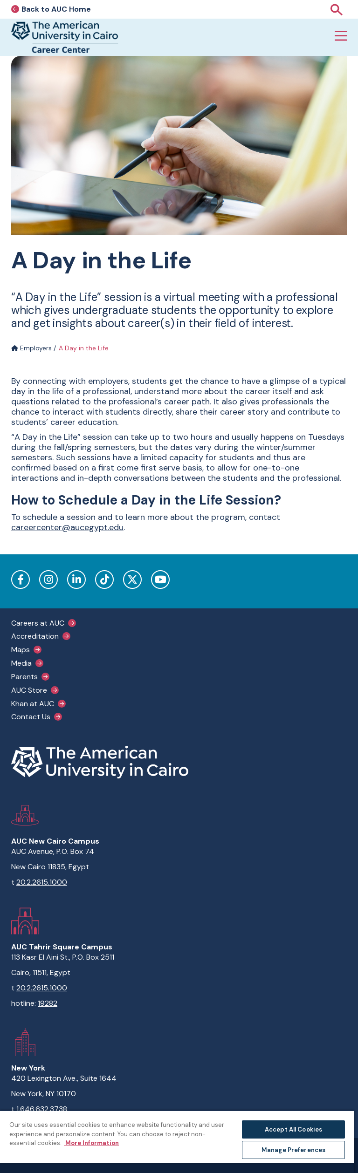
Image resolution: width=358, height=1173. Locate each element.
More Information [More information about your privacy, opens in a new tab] (91, 1143)
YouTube (160, 579)
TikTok (104, 579)
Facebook (20, 579)
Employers (31, 348)
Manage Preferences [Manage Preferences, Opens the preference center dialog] (293, 1150)
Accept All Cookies (293, 1129)
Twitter (132, 579)
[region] (177, 1141)
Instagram (48, 579)
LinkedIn (76, 579)
